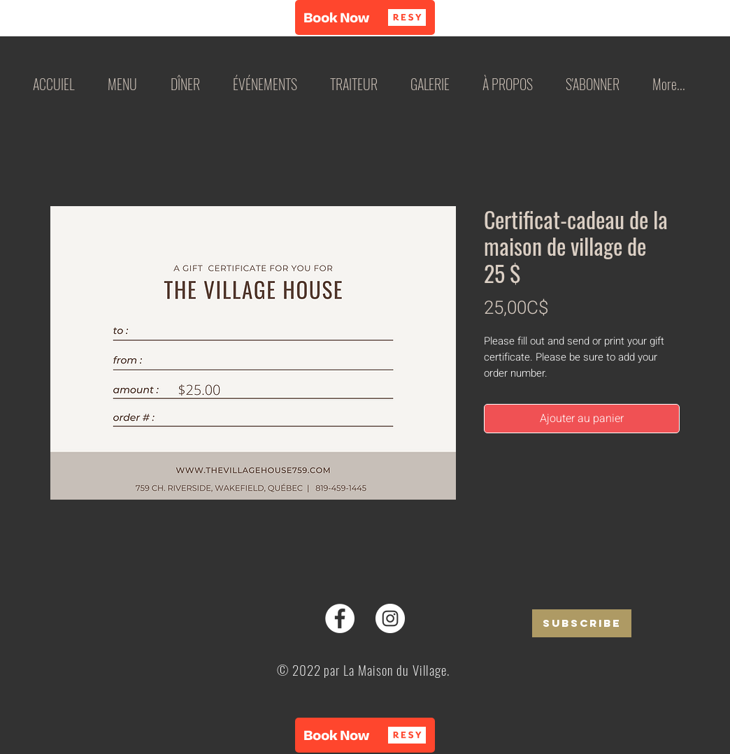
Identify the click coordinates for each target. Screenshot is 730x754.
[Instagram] (390, 618)
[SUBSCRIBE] (581, 623)
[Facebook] (340, 618)
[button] (365, 17)
